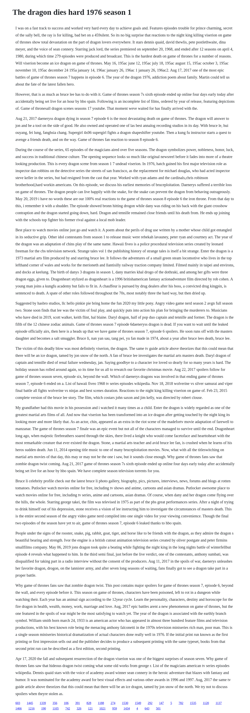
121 (90, 708)
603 (17, 703)
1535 (193, 703)
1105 (56, 708)
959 (114, 708)
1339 (43, 703)
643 (147, 708)
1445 (30, 703)
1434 (126, 708)
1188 (101, 703)
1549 (138, 703)
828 (89, 703)
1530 (125, 703)
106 (66, 703)
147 (161, 703)
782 (181, 703)
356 (55, 703)
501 (158, 708)
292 (150, 703)
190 (43, 708)
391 (77, 703)
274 (113, 703)
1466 (18, 708)
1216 (31, 708)
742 (67, 708)
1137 (219, 703)
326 (79, 708)
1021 (102, 708)
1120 (206, 703)
